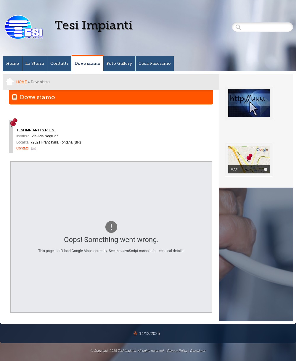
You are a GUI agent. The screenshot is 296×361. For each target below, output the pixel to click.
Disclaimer (197, 350)
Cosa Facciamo (155, 63)
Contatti (59, 63)
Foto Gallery (119, 63)
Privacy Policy (177, 350)
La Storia (34, 63)
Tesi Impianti (93, 25)
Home (12, 63)
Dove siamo (87, 63)
